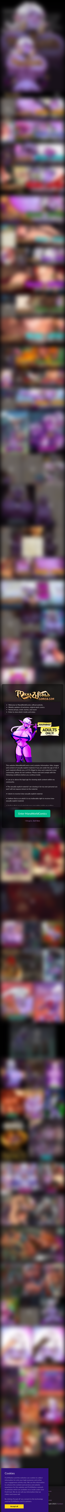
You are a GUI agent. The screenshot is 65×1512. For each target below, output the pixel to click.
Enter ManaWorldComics (32, 813)
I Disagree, (32, 821)
